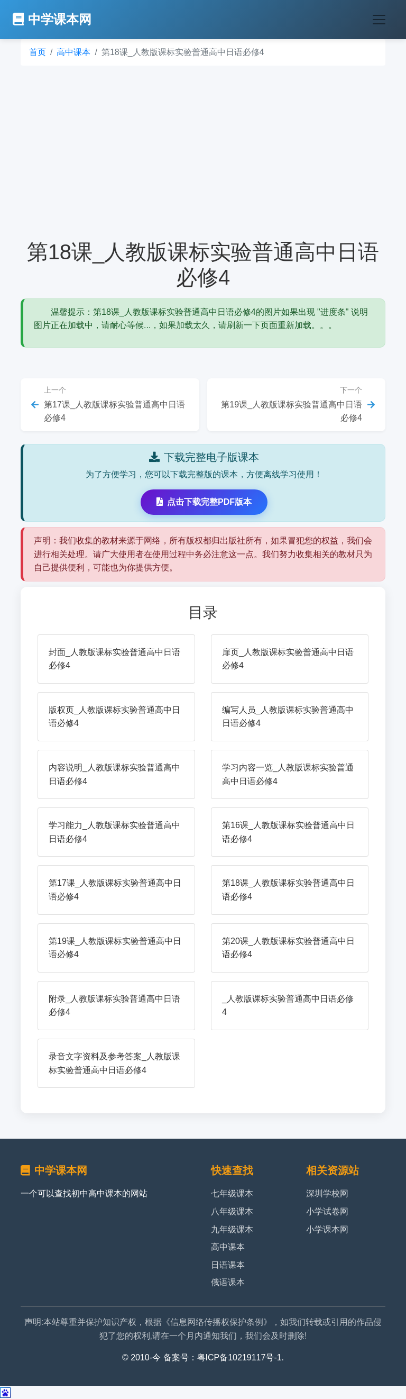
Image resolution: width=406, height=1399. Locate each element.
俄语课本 (228, 1282)
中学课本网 (52, 19)
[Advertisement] (203, 152)
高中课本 (73, 52)
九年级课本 (232, 1229)
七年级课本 (232, 1193)
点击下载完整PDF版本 (204, 501)
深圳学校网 (327, 1193)
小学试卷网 (327, 1211)
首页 (37, 52)
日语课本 (228, 1264)
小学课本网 (327, 1229)
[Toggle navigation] (379, 20)
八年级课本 (232, 1211)
